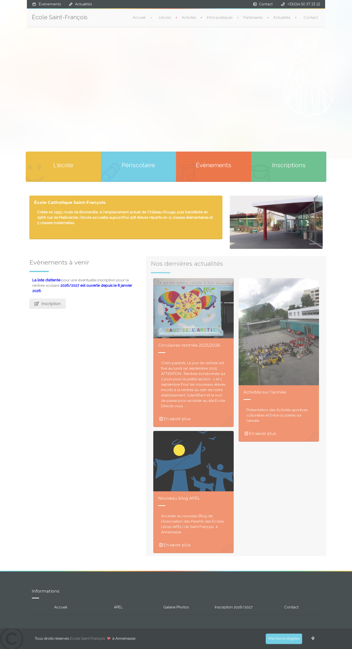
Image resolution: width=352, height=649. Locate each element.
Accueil (139, 15)
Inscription (47, 303)
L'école (63, 165)
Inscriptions (289, 165)
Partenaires (253, 15)
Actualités (83, 4)
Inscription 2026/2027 (234, 607)
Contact (266, 4)
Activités (189, 15)
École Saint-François (60, 15)
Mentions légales (284, 638)
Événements (50, 4)
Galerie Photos (176, 607)
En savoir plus (174, 419)
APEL (118, 607)
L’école (165, 15)
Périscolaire (138, 165)
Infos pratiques (219, 15)
